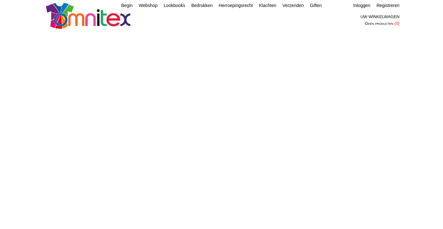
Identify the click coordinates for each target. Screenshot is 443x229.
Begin (127, 5)
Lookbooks (174, 5)
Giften (316, 5)
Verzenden (293, 5)
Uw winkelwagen (379, 16)
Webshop (148, 5)
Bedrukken (202, 5)
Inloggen (362, 5)
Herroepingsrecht (236, 5)
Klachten (267, 5)
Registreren (388, 5)
